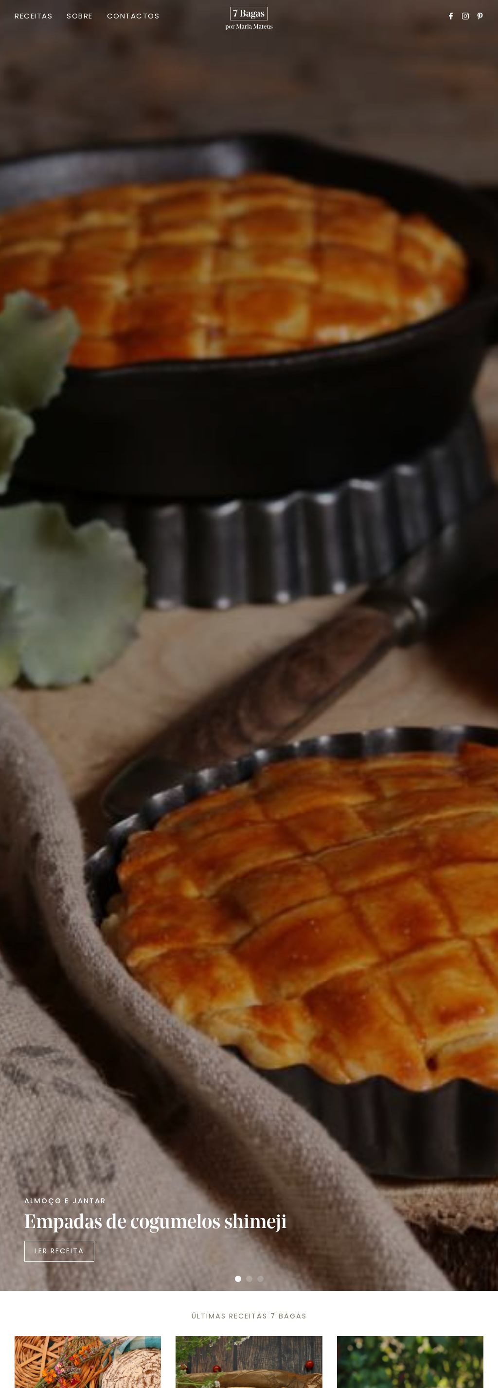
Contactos (133, 16)
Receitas (34, 16)
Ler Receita (59, 1251)
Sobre (80, 16)
